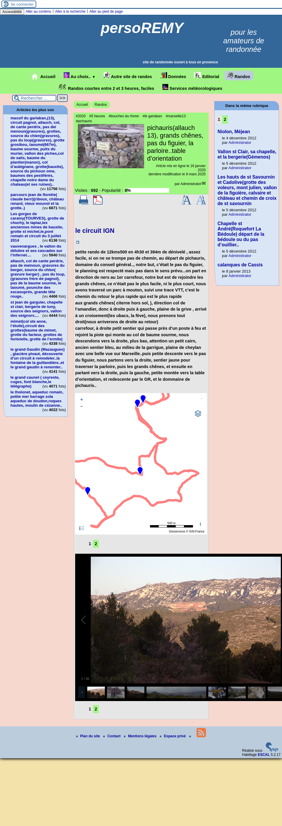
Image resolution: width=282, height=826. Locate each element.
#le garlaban (152, 116)
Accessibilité (12, 12)
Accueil (43, 77)
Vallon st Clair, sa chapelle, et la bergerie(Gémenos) (246, 154)
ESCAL (264, 755)
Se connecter (22, 4)
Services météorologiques (192, 87)
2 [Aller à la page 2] (96, 543)
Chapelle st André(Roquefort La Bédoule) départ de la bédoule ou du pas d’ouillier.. (240, 234)
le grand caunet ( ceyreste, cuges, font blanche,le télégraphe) (35, 381)
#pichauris (84, 121)
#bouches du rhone (124, 116)
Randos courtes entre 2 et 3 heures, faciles (106, 87)
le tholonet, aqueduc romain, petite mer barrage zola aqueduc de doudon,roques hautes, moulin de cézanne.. (37, 399)
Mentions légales (140, 736)
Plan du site (88, 736)
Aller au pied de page (106, 11)
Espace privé (173, 736)
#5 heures (97, 116)
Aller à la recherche (70, 11)
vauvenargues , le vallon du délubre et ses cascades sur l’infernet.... (36, 250)
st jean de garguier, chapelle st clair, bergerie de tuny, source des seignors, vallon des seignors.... (37, 309)
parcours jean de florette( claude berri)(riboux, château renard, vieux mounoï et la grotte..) (37, 201)
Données (173, 75)
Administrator (190, 184)
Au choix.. (79, 75)
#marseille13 (176, 116)
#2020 (80, 116)
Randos (238, 75)
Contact (112, 736)
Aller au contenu (38, 11)
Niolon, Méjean (233, 131)
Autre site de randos (128, 75)
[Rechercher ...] (34, 98)
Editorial (206, 75)
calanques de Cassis (240, 264)
